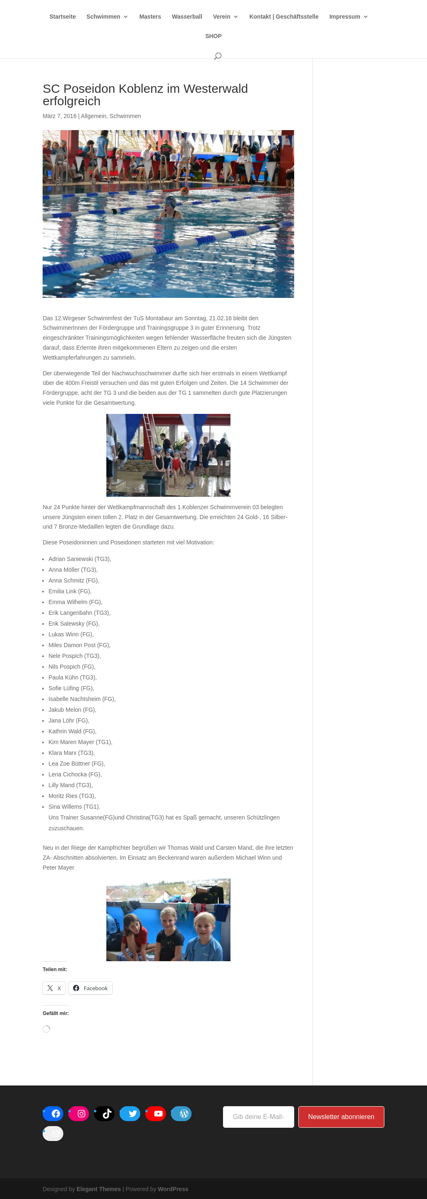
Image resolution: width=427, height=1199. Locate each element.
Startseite (62, 17)
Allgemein (93, 116)
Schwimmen (103, 17)
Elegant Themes (99, 1189)
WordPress (173, 1189)
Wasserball (187, 17)
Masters (150, 17)
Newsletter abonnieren (341, 1116)
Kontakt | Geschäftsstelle (284, 17)
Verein (221, 17)
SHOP (213, 36)
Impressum (344, 17)
